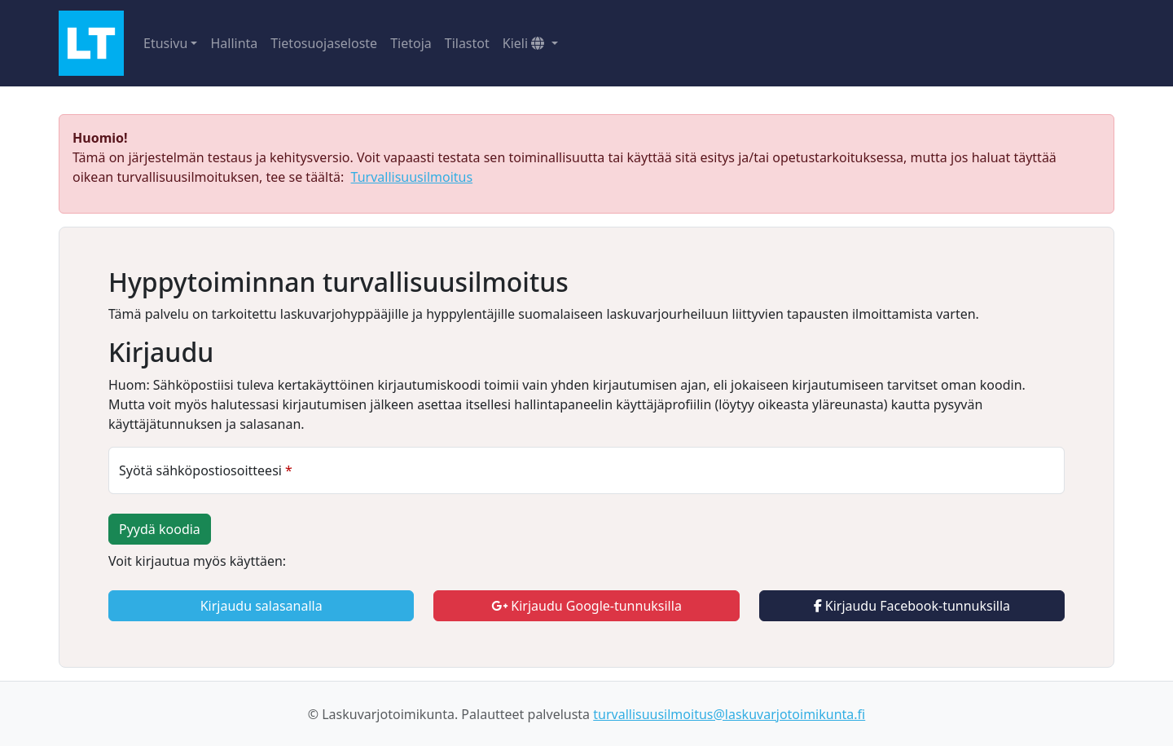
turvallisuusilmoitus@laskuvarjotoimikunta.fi (729, 714)
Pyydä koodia (159, 529)
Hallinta (233, 43)
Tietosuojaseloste (323, 43)
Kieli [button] (525, 43)
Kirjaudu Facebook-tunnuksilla (912, 606)
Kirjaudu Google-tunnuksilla (586, 606)
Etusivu (165, 43)
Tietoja (411, 43)
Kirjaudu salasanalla (261, 606)
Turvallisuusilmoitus (412, 177)
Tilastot (467, 43)
